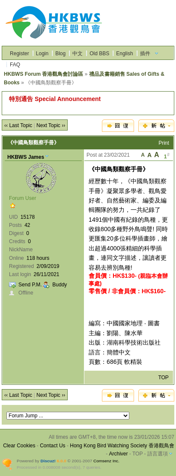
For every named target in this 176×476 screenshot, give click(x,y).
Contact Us (52, 446)
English (124, 54)
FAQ (15, 65)
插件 (145, 54)
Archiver (118, 454)
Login (42, 54)
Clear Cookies (19, 446)
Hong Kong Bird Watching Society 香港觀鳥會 (122, 446)
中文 (77, 54)
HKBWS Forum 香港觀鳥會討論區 (43, 74)
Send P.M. (30, 285)
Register (19, 54)
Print (163, 143)
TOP (163, 378)
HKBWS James (25, 157)
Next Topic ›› (50, 125)
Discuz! (47, 460)
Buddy (59, 285)
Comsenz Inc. (106, 460)
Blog (60, 54)
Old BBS (99, 54)
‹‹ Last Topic (18, 125)
